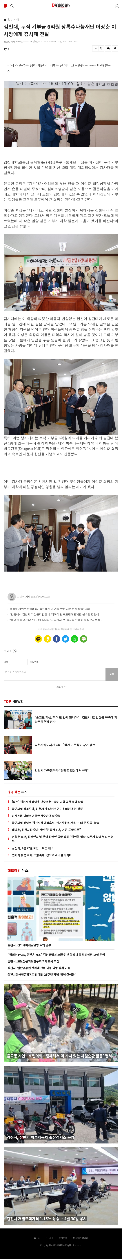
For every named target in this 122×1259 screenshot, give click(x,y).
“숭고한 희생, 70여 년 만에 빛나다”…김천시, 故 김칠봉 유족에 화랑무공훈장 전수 (57, 619)
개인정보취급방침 (80, 1237)
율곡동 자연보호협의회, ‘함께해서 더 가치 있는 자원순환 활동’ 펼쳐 (50, 608)
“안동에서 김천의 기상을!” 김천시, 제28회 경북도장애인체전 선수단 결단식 (54, 614)
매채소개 (49, 1237)
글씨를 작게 (95, 48)
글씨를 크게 (101, 48)
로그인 (116, 5)
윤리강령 (63, 1237)
